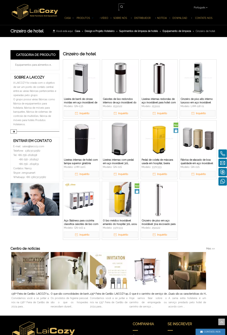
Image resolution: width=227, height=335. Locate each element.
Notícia (136, 296)
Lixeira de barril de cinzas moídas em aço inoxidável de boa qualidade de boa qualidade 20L (80, 101)
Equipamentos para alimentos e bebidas (36, 64)
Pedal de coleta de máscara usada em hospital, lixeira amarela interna (157, 161)
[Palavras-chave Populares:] (122, 6)
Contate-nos (140, 316)
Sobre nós (138, 291)
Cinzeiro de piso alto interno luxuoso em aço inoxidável (197, 101)
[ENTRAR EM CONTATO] (34, 199)
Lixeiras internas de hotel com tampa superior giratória (81, 161)
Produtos (138, 286)
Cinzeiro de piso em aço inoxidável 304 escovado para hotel (158, 222)
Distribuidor (139, 301)
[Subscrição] (206, 289)
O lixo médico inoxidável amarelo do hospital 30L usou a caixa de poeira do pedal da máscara (120, 222)
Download (138, 306)
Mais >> (210, 248)
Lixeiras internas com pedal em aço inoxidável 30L (118, 161)
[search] (181, 289)
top (221, 322)
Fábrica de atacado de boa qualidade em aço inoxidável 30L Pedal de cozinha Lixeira (197, 161)
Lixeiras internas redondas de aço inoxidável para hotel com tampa (159, 101)
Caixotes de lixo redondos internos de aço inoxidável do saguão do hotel (119, 101)
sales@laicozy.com (33, 146)
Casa (135, 282)
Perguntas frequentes (145, 311)
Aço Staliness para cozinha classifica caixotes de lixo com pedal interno (81, 222)
